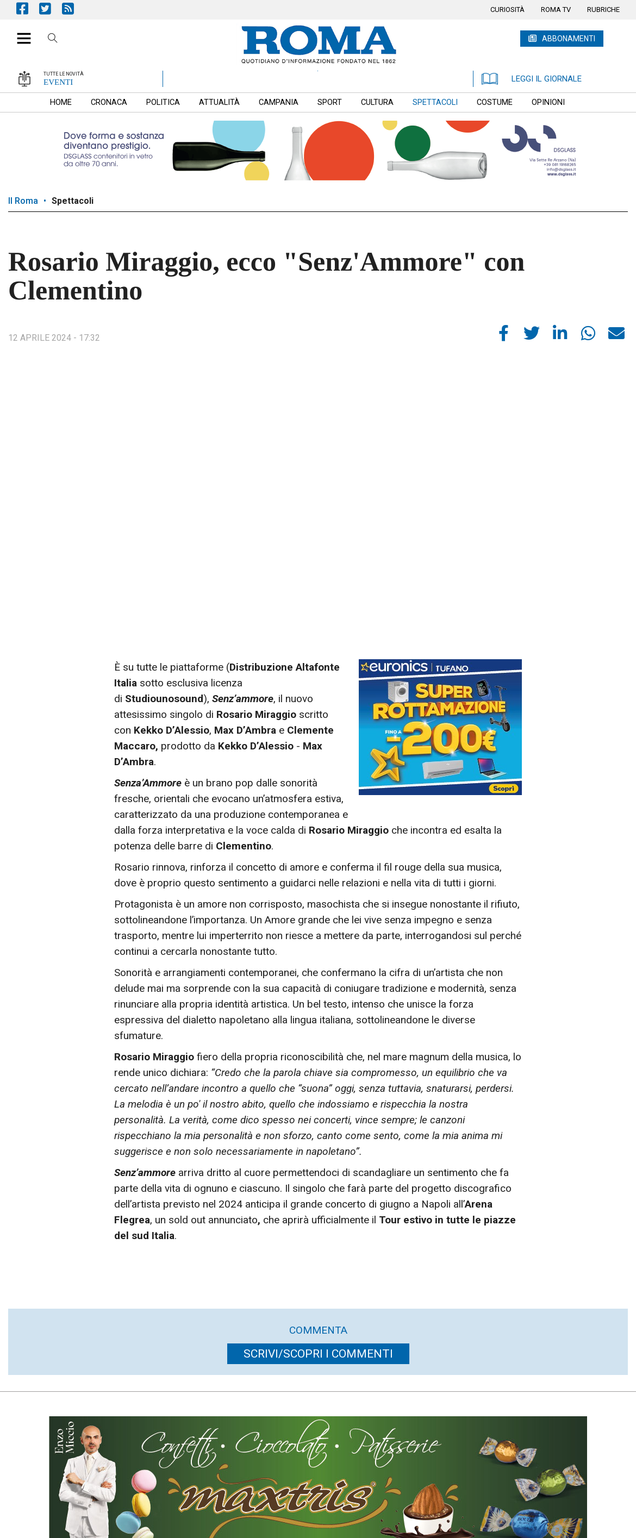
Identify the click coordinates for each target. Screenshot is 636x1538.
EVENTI (58, 82)
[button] (20, 33)
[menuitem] (507, 10)
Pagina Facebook (27, 8)
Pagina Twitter (50, 8)
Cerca (53, 40)
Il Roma (23, 201)
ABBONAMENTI (568, 38)
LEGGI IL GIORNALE (532, 79)
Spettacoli (72, 201)
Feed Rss (73, 8)
